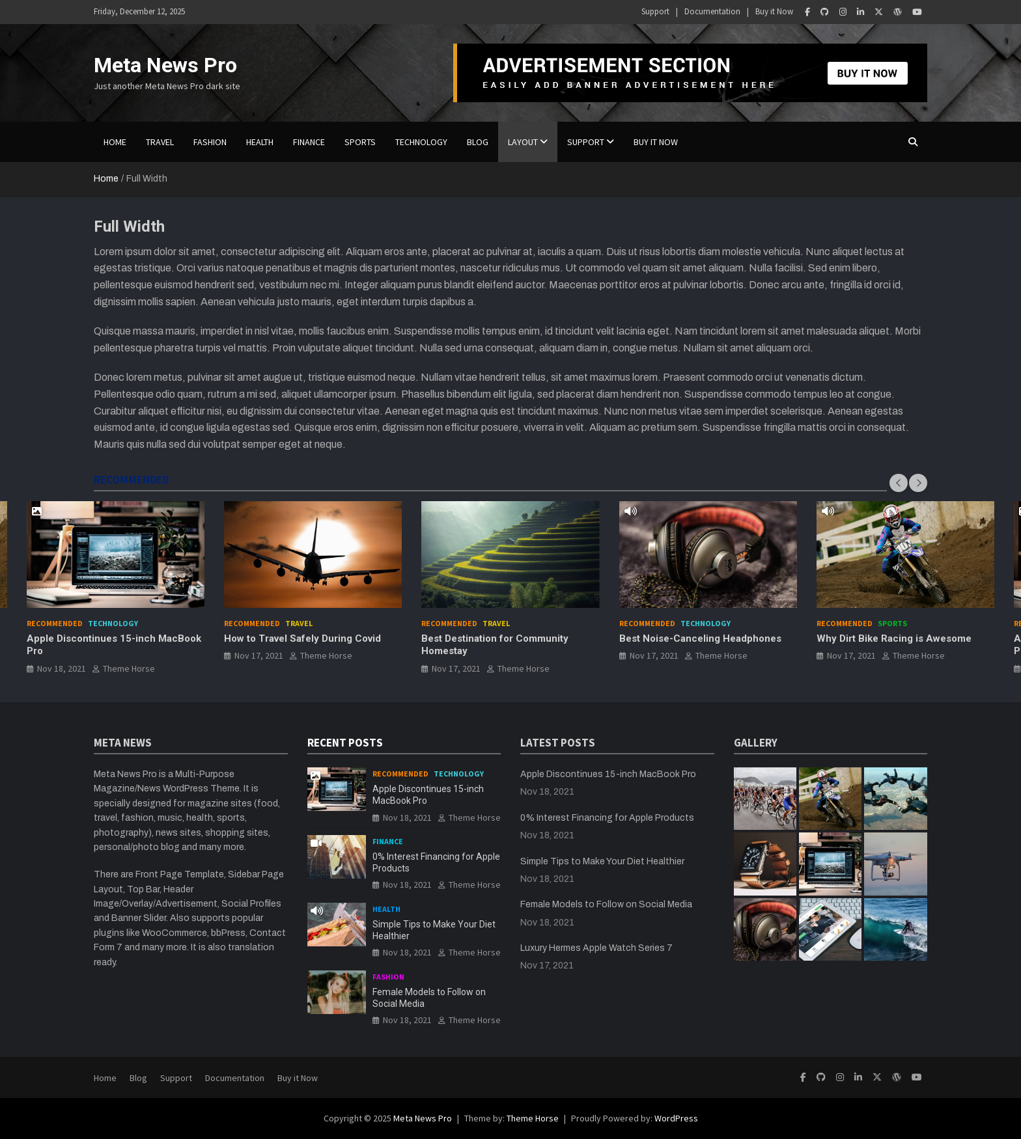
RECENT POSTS (345, 742)
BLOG (477, 142)
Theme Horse (129, 668)
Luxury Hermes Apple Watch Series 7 (596, 948)
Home (115, 142)
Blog (138, 1078)
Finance (309, 142)
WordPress (676, 1118)
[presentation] (898, 483)
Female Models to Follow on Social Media (606, 904)
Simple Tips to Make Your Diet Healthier (602, 861)
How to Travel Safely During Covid (302, 638)
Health (259, 142)
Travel (160, 142)
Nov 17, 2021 (258, 656)
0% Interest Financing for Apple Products (607, 818)
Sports (360, 142)
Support (655, 11)
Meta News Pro (165, 65)
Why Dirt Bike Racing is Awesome (894, 638)
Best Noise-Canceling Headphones (700, 638)
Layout (523, 142)
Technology (421, 142)
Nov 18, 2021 (61, 668)
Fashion (210, 142)
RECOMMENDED (131, 480)
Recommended (55, 623)
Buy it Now (774, 11)
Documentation (712, 11)
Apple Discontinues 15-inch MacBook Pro (608, 774)
